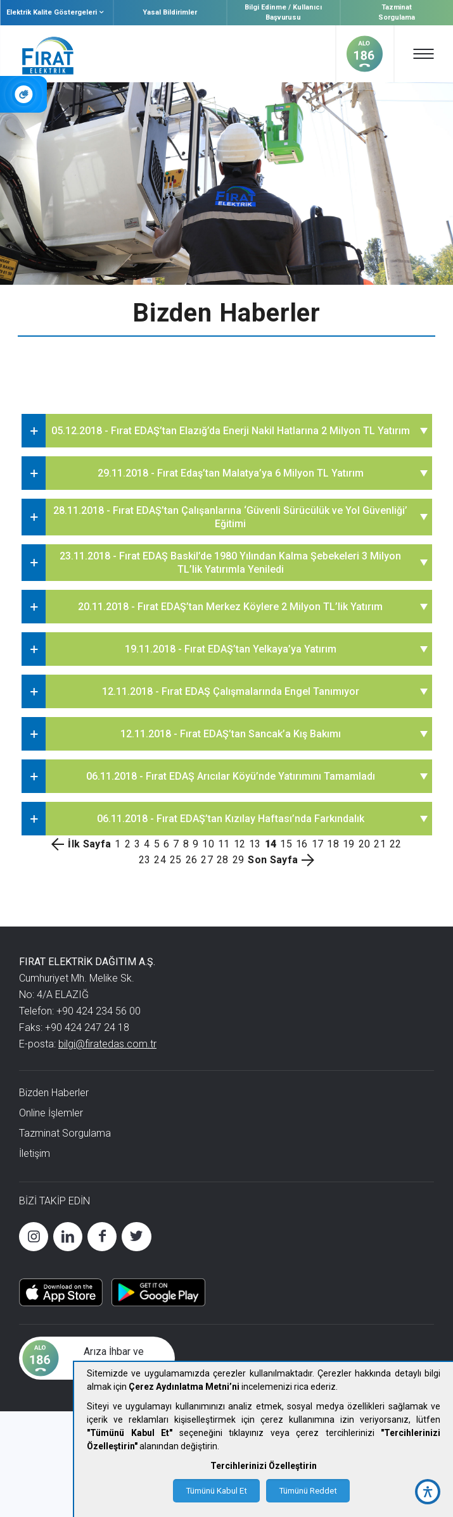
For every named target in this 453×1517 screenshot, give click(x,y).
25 (176, 860)
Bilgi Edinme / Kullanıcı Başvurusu (283, 12)
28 (223, 860)
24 (160, 860)
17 (318, 844)
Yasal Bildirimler (170, 12)
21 (380, 844)
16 (302, 844)
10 (208, 844)
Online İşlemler (51, 1113)
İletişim (34, 1153)
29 (239, 860)
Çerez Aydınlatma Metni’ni (184, 1387)
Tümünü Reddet (308, 1490)
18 (333, 844)
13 (255, 844)
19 (349, 844)
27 (207, 860)
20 (365, 844)
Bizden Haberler (54, 1093)
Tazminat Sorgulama (396, 12)
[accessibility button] (427, 1491)
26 (192, 860)
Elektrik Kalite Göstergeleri (56, 13)
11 (224, 844)
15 (286, 844)
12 (240, 844)
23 (145, 860)
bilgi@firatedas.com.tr (107, 1044)
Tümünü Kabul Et (216, 1490)
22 (396, 844)
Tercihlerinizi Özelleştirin (263, 1466)
